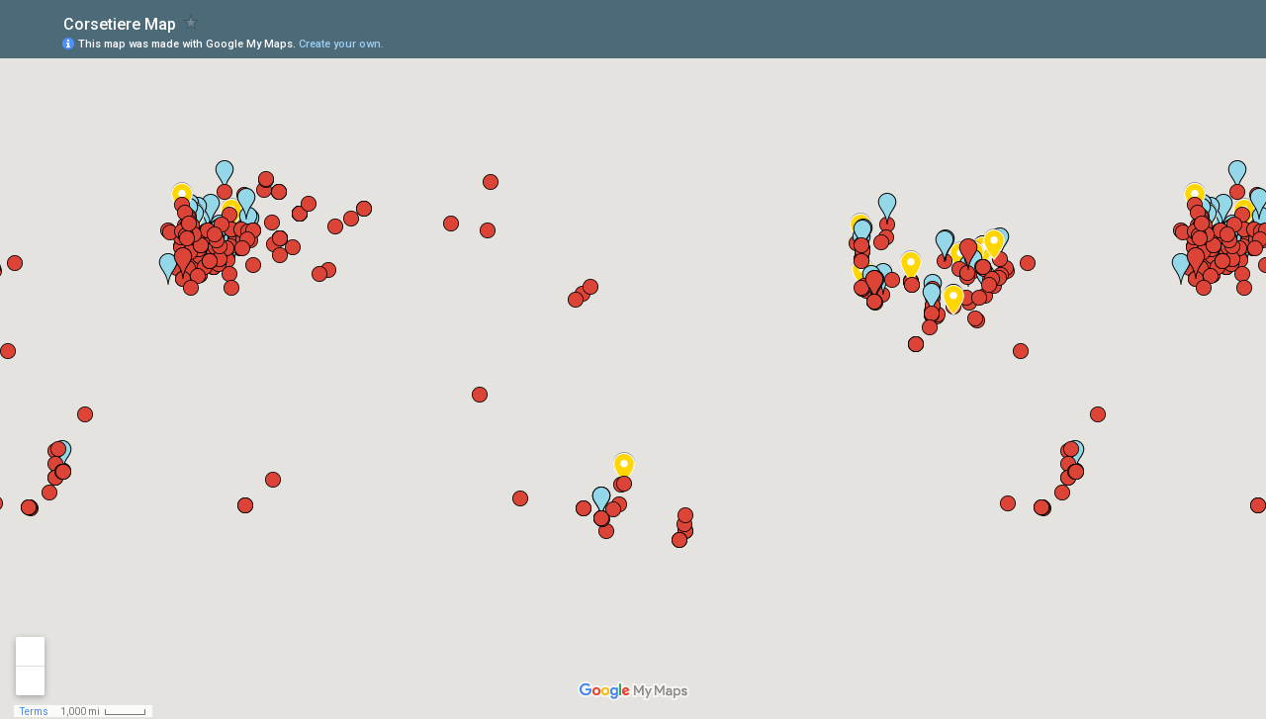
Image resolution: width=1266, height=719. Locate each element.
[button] (1172, 42)
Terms (34, 711)
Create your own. (341, 44)
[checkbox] (191, 22)
